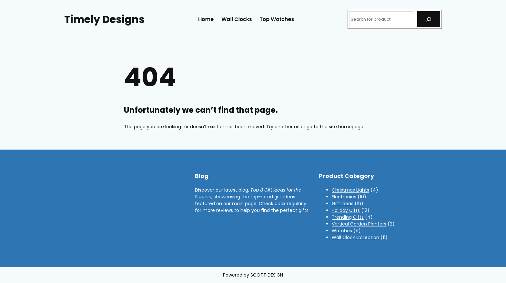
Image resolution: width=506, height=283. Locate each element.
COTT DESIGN (268, 275)
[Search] (428, 19)
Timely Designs (104, 19)
